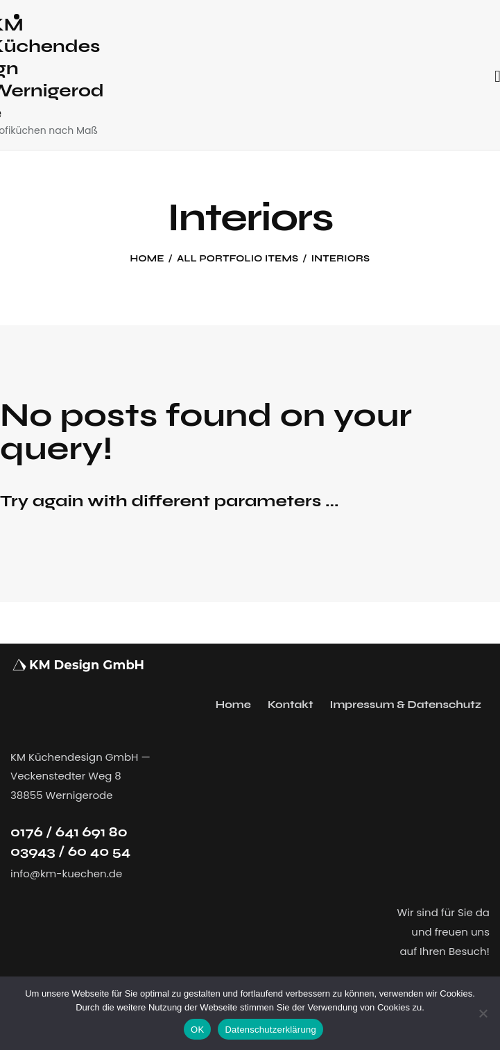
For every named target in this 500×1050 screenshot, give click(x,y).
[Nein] (483, 1013)
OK (197, 1029)
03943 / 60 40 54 (70, 851)
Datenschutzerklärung (270, 1029)
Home (147, 258)
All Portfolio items (237, 258)
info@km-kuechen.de (66, 873)
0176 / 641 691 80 (69, 832)
